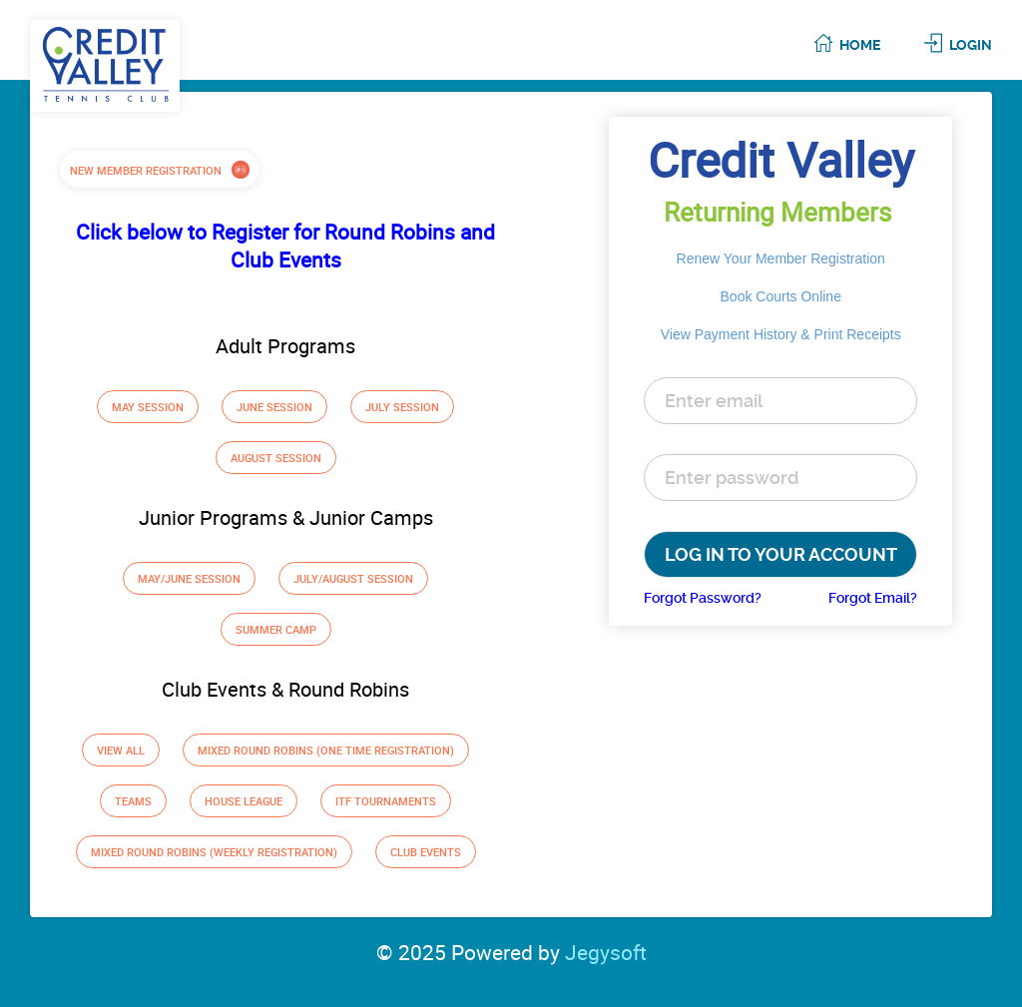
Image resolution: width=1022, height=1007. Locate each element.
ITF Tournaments (385, 800)
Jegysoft (606, 952)
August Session (276, 457)
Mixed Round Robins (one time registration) (326, 750)
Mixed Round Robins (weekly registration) (214, 851)
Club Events (425, 851)
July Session (402, 406)
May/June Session (189, 578)
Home (859, 45)
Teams (133, 800)
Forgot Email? (872, 598)
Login (970, 45)
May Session (148, 406)
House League (243, 800)
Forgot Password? (703, 598)
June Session (274, 406)
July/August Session (353, 578)
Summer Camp (276, 629)
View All (121, 750)
